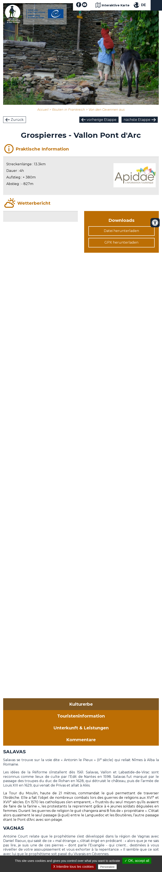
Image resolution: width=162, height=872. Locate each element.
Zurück (17, 120)
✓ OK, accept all (136, 860)
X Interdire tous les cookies (73, 866)
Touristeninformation (81, 716)
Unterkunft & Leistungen (81, 727)
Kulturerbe (81, 704)
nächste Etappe (137, 120)
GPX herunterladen (121, 242)
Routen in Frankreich (68, 110)
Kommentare (81, 739)
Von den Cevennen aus (107, 110)
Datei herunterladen (121, 231)
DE (143, 5)
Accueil (43, 110)
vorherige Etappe (101, 120)
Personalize (107, 866)
